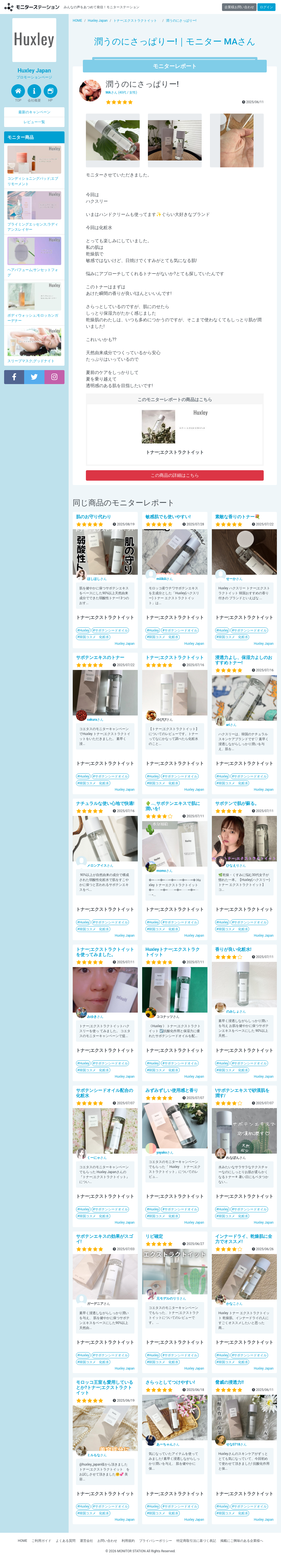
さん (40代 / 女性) (121, 92)
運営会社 (86, 1541)
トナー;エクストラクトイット (174, 657)
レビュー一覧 (34, 122)
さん (97, 579)
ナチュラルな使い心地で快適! (105, 803)
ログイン (266, 7)
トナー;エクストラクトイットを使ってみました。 (105, 952)
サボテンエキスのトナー (100, 657)
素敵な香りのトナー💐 (237, 516)
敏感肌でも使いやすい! (167, 516)
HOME (22, 1541)
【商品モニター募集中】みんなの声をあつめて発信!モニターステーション (31, 7)
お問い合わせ (107, 1541)
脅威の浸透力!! (229, 1382)
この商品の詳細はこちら (175, 475)
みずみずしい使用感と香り (171, 1090)
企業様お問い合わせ (239, 7)
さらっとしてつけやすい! (170, 1382)
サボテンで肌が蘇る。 (237, 803)
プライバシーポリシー (155, 1541)
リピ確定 (154, 1236)
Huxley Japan (124, 644)
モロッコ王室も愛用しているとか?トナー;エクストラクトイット (104, 1387)
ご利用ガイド (41, 1541)
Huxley (84, 630)
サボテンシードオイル (111, 630)
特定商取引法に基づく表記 (196, 1541)
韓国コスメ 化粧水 (94, 637)
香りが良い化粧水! (233, 949)
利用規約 (128, 1541)
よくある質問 (65, 1541)
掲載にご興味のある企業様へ (241, 1541)
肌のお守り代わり (93, 516)
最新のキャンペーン (34, 112)
